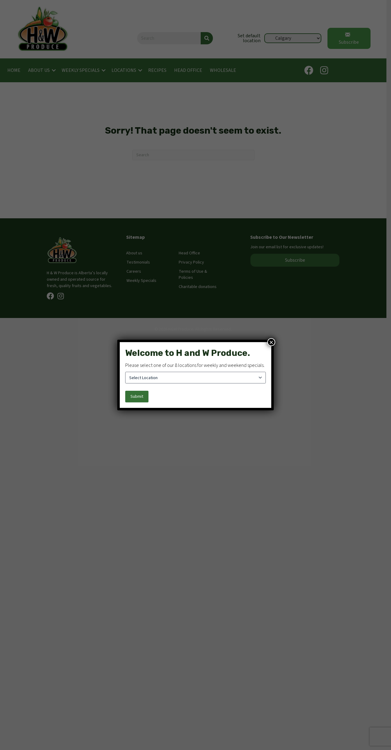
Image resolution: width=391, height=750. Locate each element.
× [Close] (271, 342)
